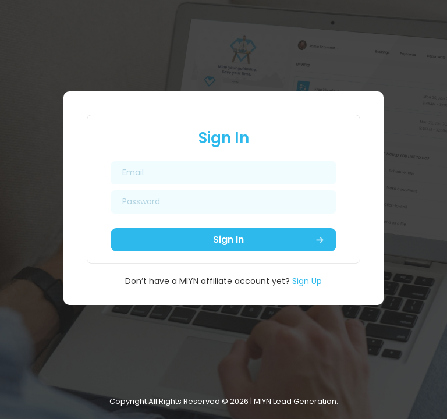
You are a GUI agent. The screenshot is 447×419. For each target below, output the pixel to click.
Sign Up (307, 281)
